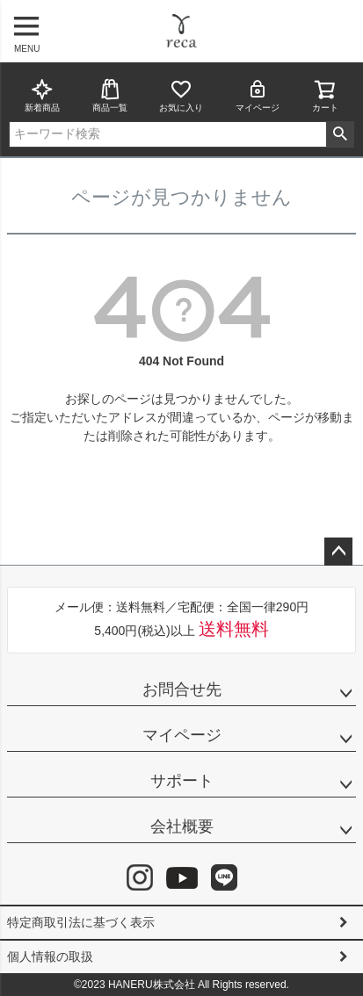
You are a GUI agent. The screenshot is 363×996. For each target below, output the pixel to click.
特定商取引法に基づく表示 (81, 922)
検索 (339, 134)
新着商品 (42, 95)
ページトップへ (338, 552)
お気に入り (181, 95)
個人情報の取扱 (50, 956)
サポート (182, 781)
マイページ (258, 95)
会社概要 (182, 826)
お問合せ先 (181, 689)
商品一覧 (109, 95)
